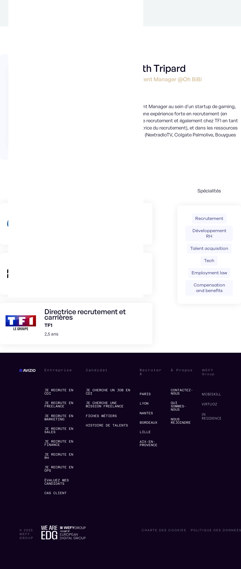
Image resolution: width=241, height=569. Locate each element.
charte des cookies (164, 530)
